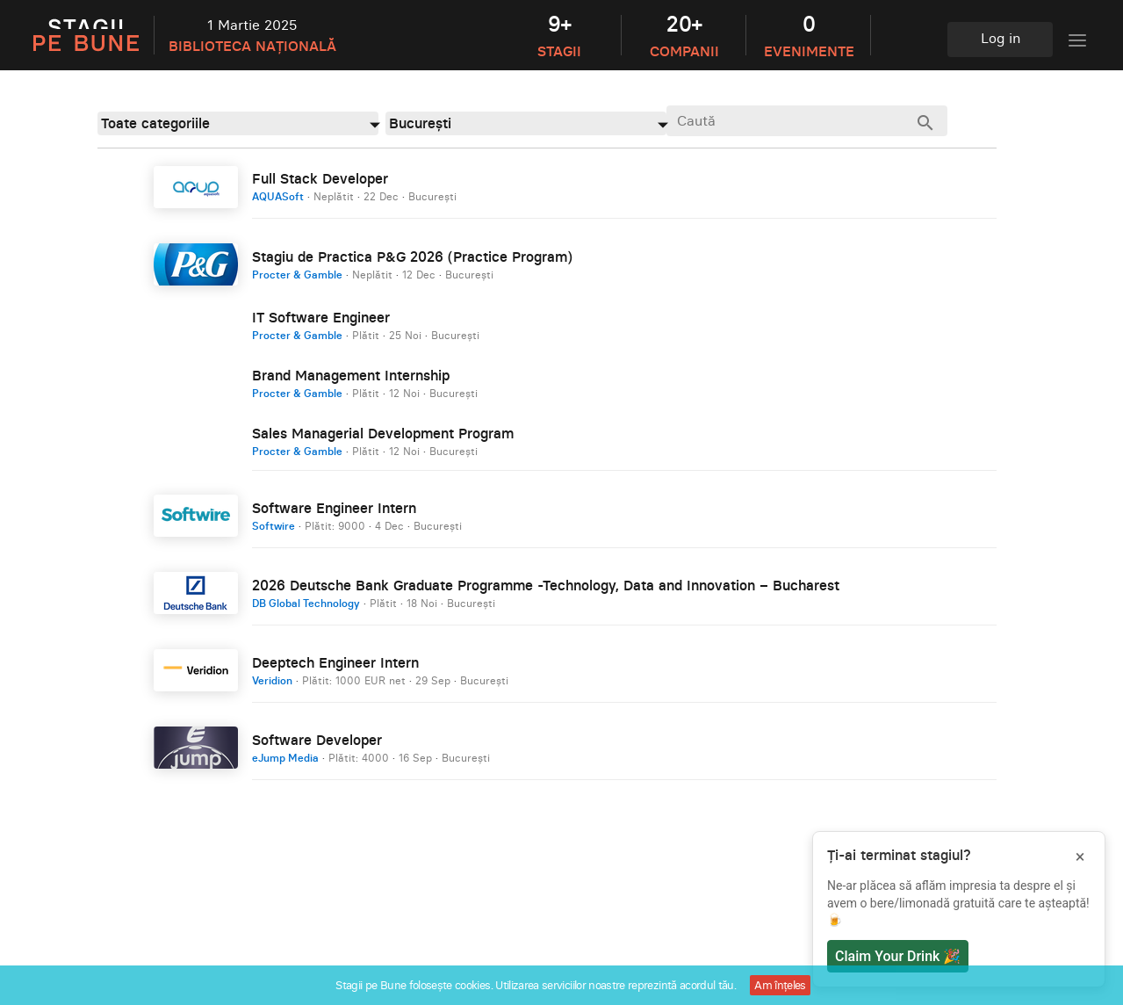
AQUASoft (278, 196)
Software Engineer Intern (334, 508)
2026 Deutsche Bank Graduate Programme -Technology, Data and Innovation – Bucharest (545, 585)
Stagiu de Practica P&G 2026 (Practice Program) (412, 256)
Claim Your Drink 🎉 (898, 956)
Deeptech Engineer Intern (335, 662)
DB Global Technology (306, 603)
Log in (1000, 38)
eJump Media (285, 757)
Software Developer (317, 739)
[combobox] (237, 123)
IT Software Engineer (321, 317)
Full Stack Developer (320, 178)
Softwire (273, 525)
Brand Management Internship (351, 375)
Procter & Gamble (297, 274)
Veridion (272, 680)
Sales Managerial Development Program (383, 433)
